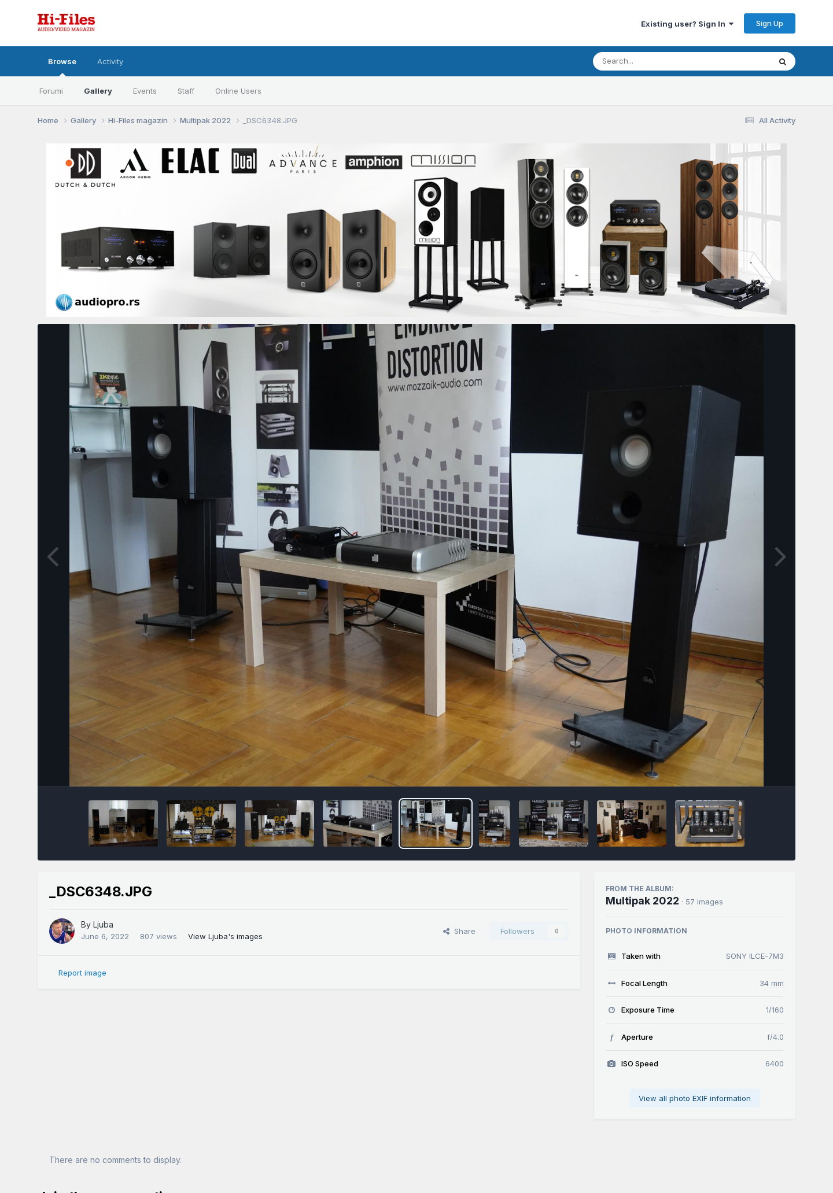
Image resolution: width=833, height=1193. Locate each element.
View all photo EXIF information (695, 1098)
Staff (186, 90)
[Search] (650, 61)
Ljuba (103, 924)
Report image (82, 972)
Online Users (238, 90)
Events (145, 90)
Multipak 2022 (642, 901)
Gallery (98, 90)
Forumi (51, 90)
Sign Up (769, 23)
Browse (62, 66)
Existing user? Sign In (687, 23)
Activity (110, 61)
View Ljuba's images (225, 936)
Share (459, 931)
